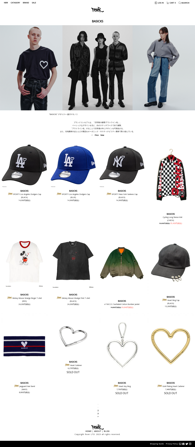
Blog (107, 431)
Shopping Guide (157, 444)
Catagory (15, 2)
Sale (34, 2)
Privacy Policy (172, 444)
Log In (161, 3)
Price (97, 135)
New (6, 2)
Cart (173, 3)
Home (88, 431)
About (97, 431)
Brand (26, 2)
